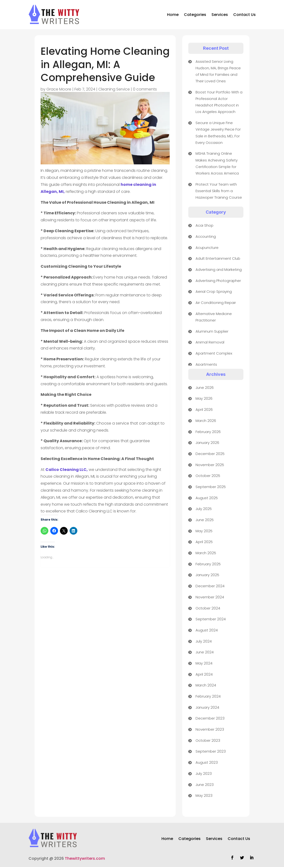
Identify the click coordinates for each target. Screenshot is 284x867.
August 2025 (207, 497)
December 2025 (210, 453)
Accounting (206, 236)
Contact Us (244, 14)
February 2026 (208, 431)
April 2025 (204, 541)
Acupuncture (207, 247)
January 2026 (207, 442)
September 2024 (211, 619)
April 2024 (204, 674)
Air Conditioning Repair (216, 302)
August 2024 (207, 630)
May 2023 (204, 795)
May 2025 (204, 530)
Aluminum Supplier (212, 331)
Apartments (206, 364)
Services (219, 14)
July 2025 (204, 508)
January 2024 (207, 707)
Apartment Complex (214, 353)
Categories (195, 14)
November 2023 (210, 729)
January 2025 (207, 574)
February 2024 (208, 696)
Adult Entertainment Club (218, 258)
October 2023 (208, 740)
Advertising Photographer (218, 280)
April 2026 (204, 409)
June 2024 (205, 652)
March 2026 (206, 420)
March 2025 (206, 552)
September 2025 (211, 486)
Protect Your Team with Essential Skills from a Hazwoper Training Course (219, 191)
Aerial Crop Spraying (214, 291)
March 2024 (206, 685)
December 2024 (210, 585)
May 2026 (204, 398)
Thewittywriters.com (85, 858)
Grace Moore (58, 89)
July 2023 (204, 773)
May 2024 (204, 663)
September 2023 (211, 751)
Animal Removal (210, 342)
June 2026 (205, 387)
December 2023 (210, 718)
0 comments (145, 89)
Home (173, 14)
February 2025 (208, 563)
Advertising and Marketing (219, 269)
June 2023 (205, 784)
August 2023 (207, 762)
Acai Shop (204, 225)
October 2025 (208, 475)
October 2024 (208, 608)
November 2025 (210, 464)
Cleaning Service (114, 89)
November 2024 (210, 597)
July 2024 (204, 641)
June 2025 (205, 519)
